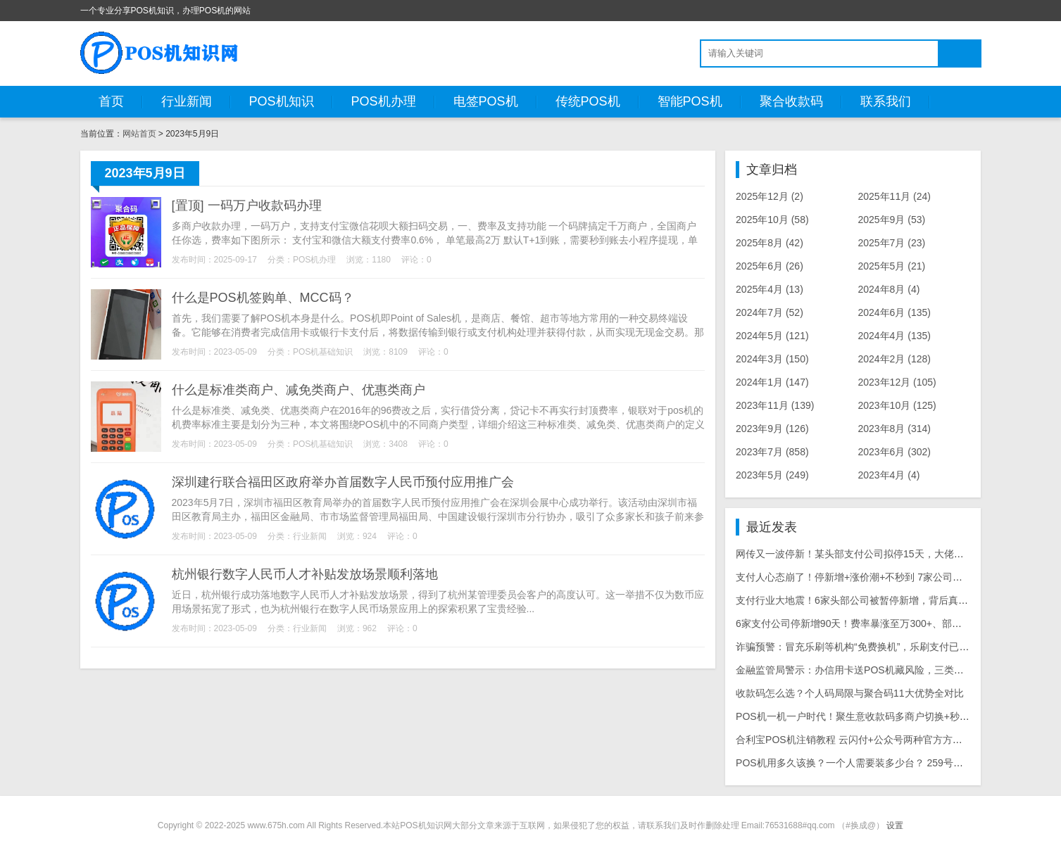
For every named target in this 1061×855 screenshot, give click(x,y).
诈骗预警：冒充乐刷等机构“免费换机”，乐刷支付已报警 (857, 646)
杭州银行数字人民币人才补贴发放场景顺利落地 (305, 574)
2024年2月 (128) (894, 359)
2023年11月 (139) (775, 405)
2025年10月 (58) (772, 219)
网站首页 (139, 134)
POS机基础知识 (323, 352)
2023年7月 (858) (772, 451)
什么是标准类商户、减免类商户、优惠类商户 (298, 390)
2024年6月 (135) (894, 312)
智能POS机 (690, 101)
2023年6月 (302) (894, 451)
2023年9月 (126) (772, 428)
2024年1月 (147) (772, 382)
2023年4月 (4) (888, 475)
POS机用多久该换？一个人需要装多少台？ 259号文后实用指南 (874, 762)
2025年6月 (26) (769, 266)
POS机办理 (383, 101)
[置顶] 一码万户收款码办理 (247, 205)
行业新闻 (186, 101)
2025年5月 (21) (891, 266)
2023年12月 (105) (897, 382)
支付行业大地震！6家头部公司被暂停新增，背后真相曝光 (862, 600)
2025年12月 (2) (769, 196)
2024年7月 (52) (769, 312)
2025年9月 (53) (891, 219)
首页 (111, 101)
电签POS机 (485, 101)
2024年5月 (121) (772, 335)
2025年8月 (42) (769, 242)
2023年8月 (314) (894, 428)
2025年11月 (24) (894, 196)
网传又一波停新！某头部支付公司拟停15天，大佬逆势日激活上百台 (884, 553)
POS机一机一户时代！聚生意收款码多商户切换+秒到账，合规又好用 (887, 716)
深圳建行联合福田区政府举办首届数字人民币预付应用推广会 (343, 482)
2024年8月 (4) (888, 289)
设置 (894, 825)
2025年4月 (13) (769, 289)
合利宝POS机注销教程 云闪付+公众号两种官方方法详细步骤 (869, 739)
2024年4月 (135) (894, 335)
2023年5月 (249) (772, 475)
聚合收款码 (791, 101)
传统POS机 (587, 101)
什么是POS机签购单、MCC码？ (263, 298)
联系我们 (885, 101)
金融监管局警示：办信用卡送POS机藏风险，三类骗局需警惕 (869, 670)
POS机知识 (281, 101)
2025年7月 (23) (891, 242)
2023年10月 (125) (897, 405)
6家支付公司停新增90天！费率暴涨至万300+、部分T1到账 (864, 623)
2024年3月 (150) (772, 359)
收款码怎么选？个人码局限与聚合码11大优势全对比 (850, 693)
